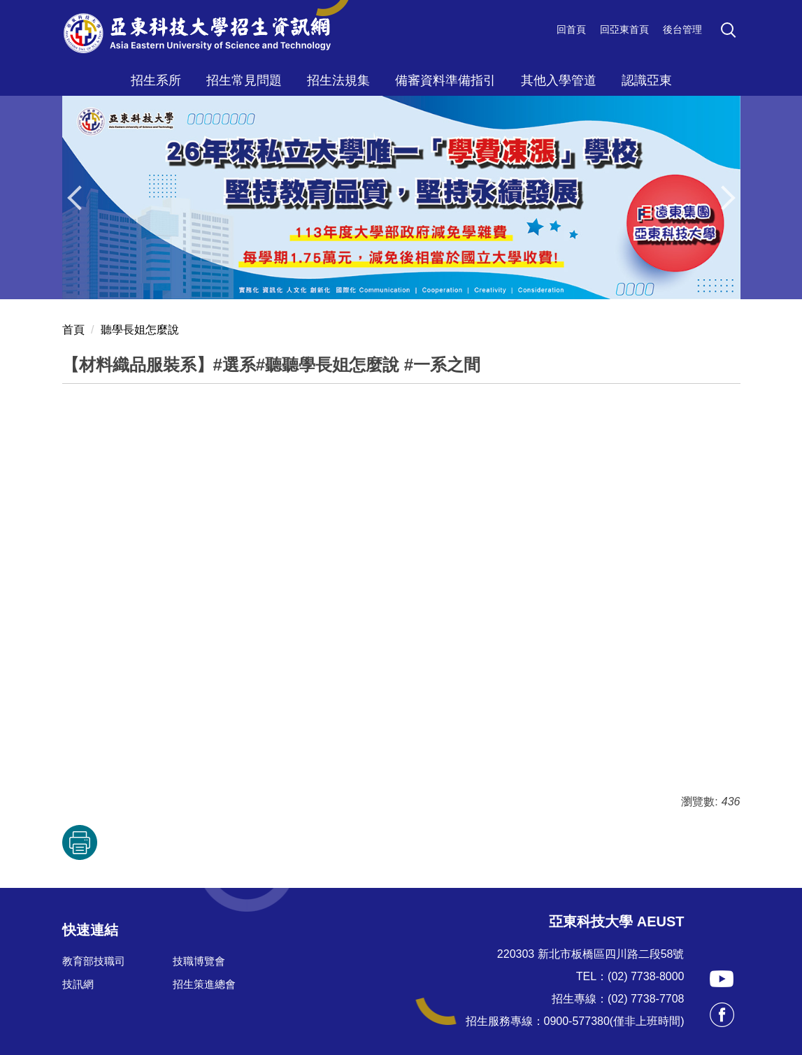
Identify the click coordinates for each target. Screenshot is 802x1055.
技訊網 (78, 984)
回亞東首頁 (624, 29)
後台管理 (682, 29)
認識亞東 (647, 80)
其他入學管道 (558, 80)
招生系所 (156, 80)
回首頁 (571, 29)
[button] (730, 32)
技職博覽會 (199, 961)
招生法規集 (338, 80)
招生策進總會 (204, 984)
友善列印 (79, 842)
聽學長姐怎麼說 (140, 330)
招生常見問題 (244, 80)
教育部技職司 (93, 961)
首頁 (73, 330)
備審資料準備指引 (445, 80)
